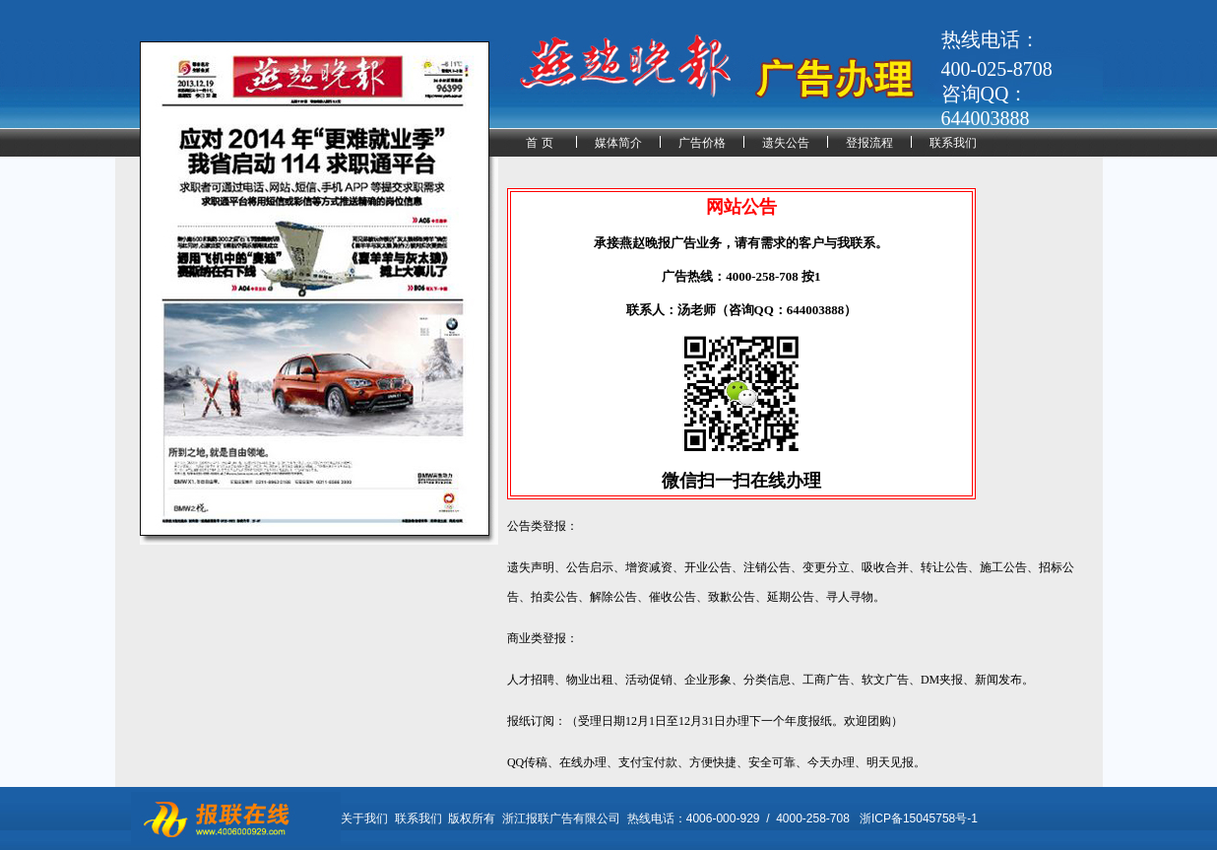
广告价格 (702, 143)
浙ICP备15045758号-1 (919, 818)
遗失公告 (785, 143)
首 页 (539, 143)
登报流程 (869, 143)
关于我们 (364, 818)
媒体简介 (618, 143)
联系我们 (953, 143)
